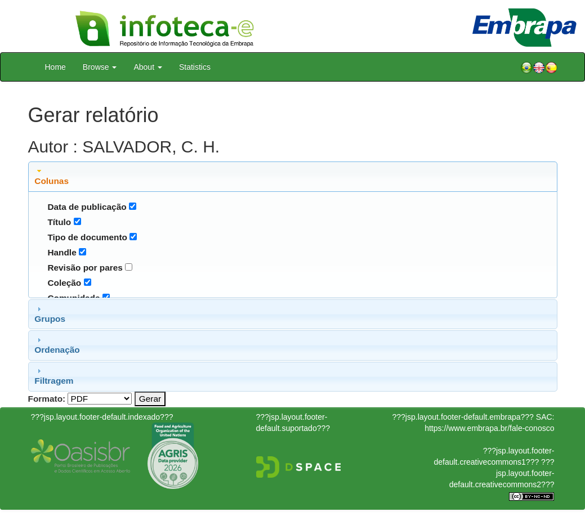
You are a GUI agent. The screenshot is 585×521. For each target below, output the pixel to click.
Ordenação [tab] (56, 344)
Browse (100, 66)
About (147, 66)
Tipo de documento (87, 237)
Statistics (195, 66)
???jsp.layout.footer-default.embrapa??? (463, 416)
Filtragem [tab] (53, 375)
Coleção (64, 283)
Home (55, 66)
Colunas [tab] (51, 176)
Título (59, 222)
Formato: (47, 398)
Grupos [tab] (49, 314)
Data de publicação (86, 207)
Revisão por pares (84, 267)
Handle (61, 252)
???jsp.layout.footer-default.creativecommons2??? (502, 473)
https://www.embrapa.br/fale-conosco (489, 428)
